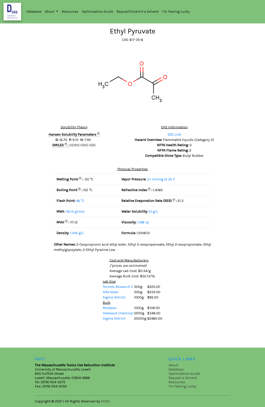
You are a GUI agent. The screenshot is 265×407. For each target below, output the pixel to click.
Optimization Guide (97, 12)
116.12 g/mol (75, 211)
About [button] (50, 12)
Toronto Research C (118, 287)
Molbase (109, 308)
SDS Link (174, 134)
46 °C (80, 201)
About (173, 365)
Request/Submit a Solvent (138, 12)
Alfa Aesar (111, 292)
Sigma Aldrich (114, 297)
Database (33, 12)
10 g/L (153, 211)
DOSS (105, 401)
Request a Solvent (183, 378)
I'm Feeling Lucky (176, 12)
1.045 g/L (77, 233)
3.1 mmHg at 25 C (161, 179)
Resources (70, 12)
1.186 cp (143, 222)
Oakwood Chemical (118, 313)
